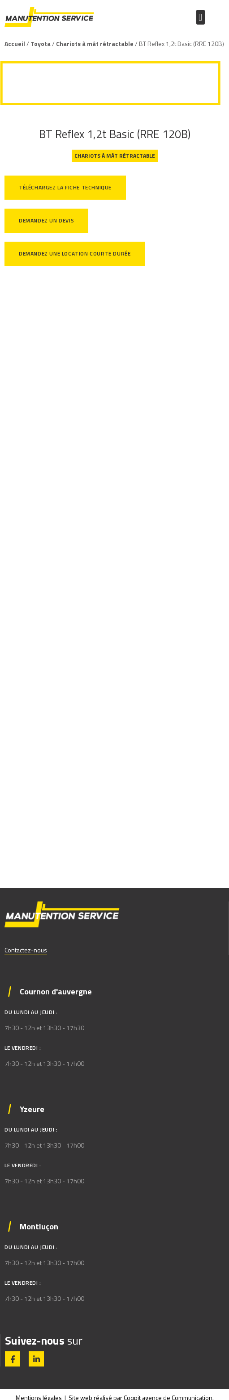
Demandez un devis (46, 220)
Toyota (40, 43)
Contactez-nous (25, 950)
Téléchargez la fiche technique (65, 187)
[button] (200, 17)
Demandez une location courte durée (74, 253)
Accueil (14, 43)
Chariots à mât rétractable (95, 43)
